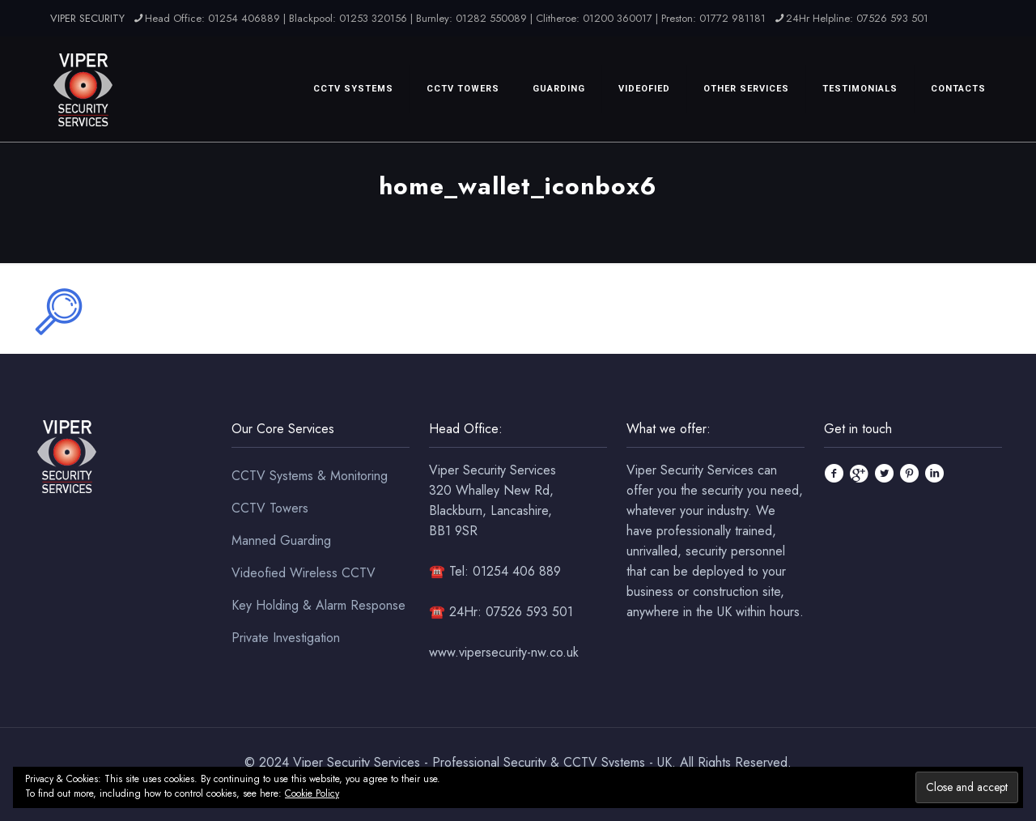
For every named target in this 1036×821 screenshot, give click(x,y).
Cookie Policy (312, 793)
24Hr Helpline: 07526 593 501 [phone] (857, 18)
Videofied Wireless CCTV (303, 573)
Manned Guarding (281, 540)
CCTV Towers (269, 508)
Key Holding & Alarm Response (318, 605)
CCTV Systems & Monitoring (309, 475)
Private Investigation (285, 637)
